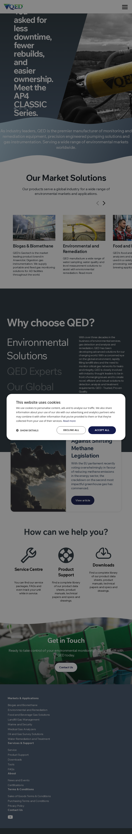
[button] (27, 430)
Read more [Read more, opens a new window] (69, 421)
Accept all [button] (102, 430)
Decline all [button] (71, 430)
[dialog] (66, 417)
